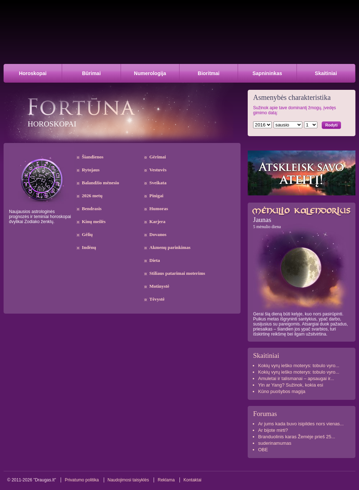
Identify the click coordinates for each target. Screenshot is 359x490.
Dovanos (158, 234)
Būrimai (91, 73)
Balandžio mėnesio (100, 182)
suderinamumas (275, 443)
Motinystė (159, 286)
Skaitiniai (326, 73)
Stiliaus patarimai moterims (177, 273)
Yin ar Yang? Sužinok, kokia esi (290, 385)
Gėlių (87, 234)
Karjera (157, 221)
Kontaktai (192, 479)
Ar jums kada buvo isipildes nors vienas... (301, 423)
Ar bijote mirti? (273, 430)
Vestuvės (158, 169)
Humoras (158, 208)
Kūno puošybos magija (282, 391)
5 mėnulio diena (267, 226)
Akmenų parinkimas (170, 247)
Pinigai (156, 195)
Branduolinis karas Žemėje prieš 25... (296, 436)
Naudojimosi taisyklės (128, 479)
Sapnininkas (267, 73)
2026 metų (92, 195)
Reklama (166, 479)
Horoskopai (33, 73)
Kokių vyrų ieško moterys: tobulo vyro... (298, 365)
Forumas (265, 413)
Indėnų (89, 247)
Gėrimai (157, 157)
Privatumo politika (82, 479)
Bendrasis (92, 208)
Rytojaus (90, 169)
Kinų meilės (94, 221)
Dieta (154, 260)
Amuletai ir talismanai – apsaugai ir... (296, 378)
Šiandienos (92, 157)
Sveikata (158, 182)
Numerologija (150, 73)
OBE (263, 449)
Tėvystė (157, 299)
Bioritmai (209, 73)
